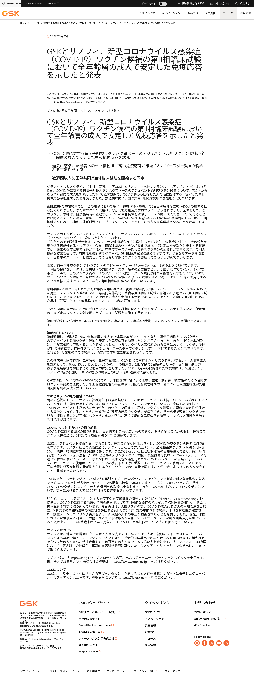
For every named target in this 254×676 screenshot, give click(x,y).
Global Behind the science (95, 625)
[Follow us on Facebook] (204, 643)
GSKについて (147, 13)
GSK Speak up (202, 625)
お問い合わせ (219, 3)
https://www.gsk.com (70, 101)
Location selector (34, 3)
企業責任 (210, 13)
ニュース (228, 13)
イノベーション (171, 13)
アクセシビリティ (30, 671)
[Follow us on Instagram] (197, 643)
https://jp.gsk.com (134, 577)
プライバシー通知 (144, 671)
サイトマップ (172, 671)
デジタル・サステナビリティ (64, 671)
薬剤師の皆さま (88, 645)
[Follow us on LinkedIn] (226, 643)
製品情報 (193, 13)
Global (53, 3)
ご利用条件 (93, 671)
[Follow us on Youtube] (219, 643)
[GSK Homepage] (11, 13)
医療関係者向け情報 (190, 3)
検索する (242, 3)
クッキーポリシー (116, 671)
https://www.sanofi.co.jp (129, 562)
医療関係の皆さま (90, 632)
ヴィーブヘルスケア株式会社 (96, 638)
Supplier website (88, 651)
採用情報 (245, 13)
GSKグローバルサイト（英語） (98, 612)
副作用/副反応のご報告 (208, 619)
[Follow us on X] (211, 643)
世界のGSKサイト (89, 619)
